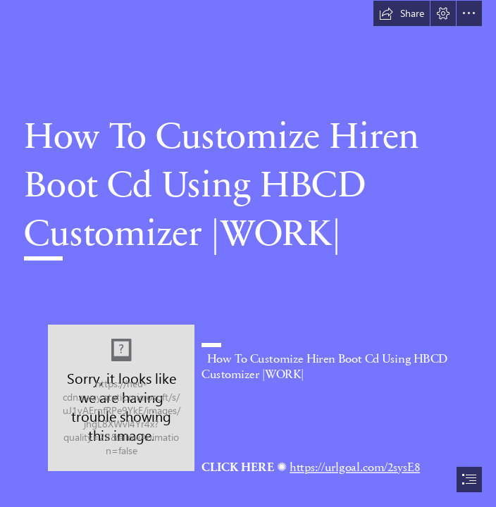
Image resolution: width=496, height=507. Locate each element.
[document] (248, 253)
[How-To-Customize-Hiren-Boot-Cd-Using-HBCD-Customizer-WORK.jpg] (121, 398)
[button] (401, 13)
